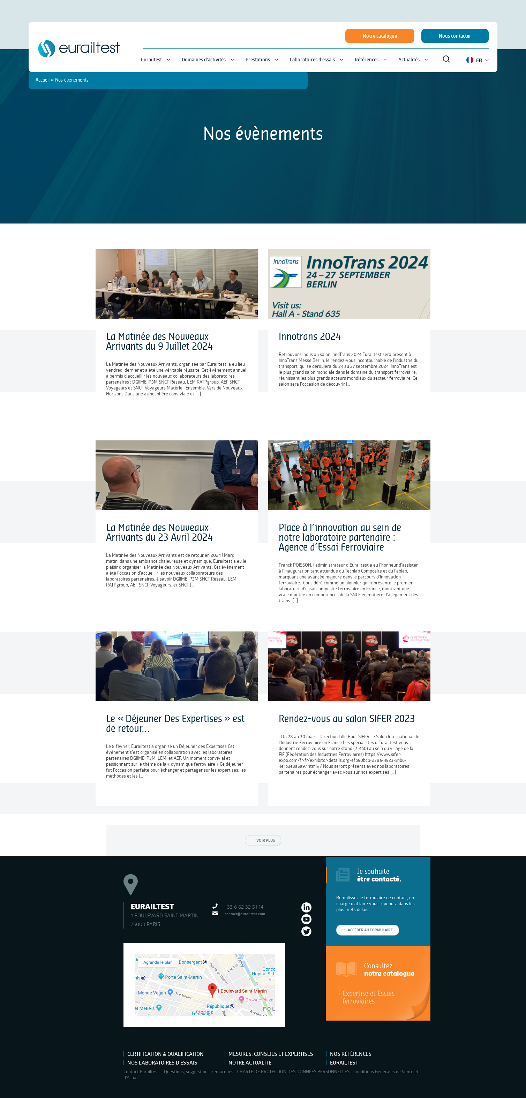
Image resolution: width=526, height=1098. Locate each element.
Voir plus (265, 840)
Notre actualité (249, 1062)
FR (477, 59)
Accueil (43, 80)
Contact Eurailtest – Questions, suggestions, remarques (178, 1071)
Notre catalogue (380, 35)
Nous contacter (455, 35)
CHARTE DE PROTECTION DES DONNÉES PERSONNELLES (293, 1071)
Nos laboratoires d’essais (162, 1062)
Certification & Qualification (165, 1054)
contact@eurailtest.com (245, 913)
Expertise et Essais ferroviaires (368, 997)
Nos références (350, 1054)
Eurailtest (344, 1062)
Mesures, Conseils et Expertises (270, 1054)
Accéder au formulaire (370, 930)
